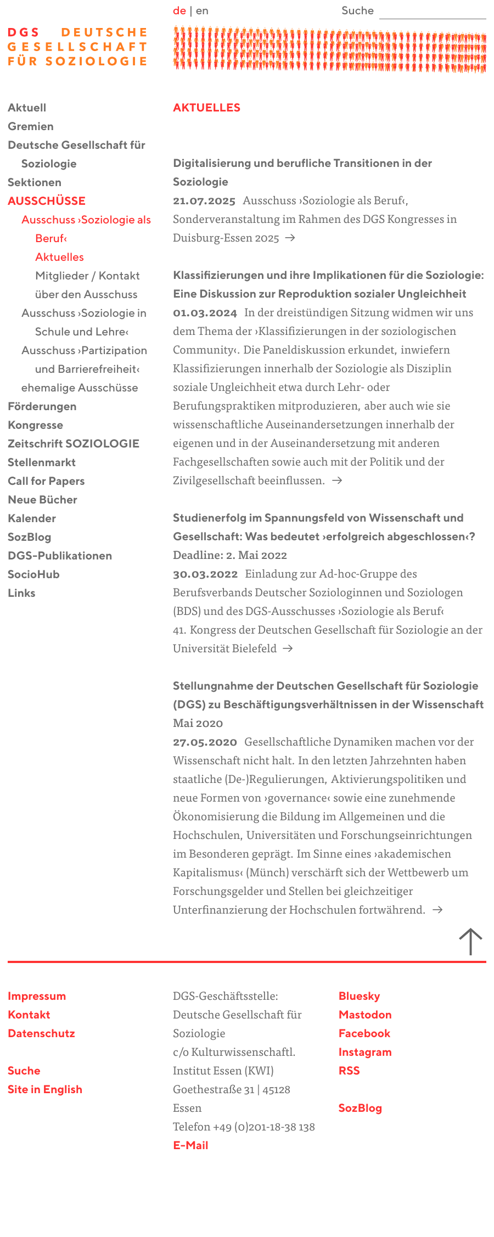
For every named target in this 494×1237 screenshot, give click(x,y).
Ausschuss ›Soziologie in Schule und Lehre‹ (91, 323)
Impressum (37, 997)
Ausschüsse (53, 202)
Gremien (37, 127)
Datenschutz (41, 1034)
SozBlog (36, 538)
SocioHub (40, 575)
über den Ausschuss (93, 295)
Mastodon (365, 1015)
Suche (24, 1071)
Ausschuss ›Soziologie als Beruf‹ (93, 230)
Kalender (38, 519)
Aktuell (34, 108)
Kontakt (29, 1015)
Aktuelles (66, 258)
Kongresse (42, 426)
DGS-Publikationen (67, 556)
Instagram (365, 1053)
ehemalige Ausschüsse (86, 388)
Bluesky (359, 997)
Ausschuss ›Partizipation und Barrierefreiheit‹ (91, 360)
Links (28, 594)
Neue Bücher (49, 500)
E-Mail (191, 1146)
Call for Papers (53, 482)
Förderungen (49, 407)
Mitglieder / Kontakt (95, 276)
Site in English (45, 1090)
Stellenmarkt (48, 463)
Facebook (364, 1034)
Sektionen (41, 183)
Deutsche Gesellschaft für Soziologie (83, 155)
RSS (349, 1071)
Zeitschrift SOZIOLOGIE (80, 444)
